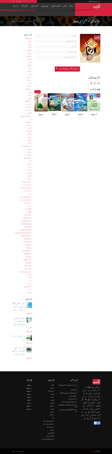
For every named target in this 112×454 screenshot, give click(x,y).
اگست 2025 (29, 406)
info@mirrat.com (92, 1)
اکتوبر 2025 (29, 400)
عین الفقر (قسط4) (73, 389)
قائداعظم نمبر (29, 86)
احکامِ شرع (29, 143)
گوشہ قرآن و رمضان (28, 208)
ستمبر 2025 (29, 403)
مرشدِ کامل (29, 41)
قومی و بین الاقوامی (28, 38)
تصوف (30, 68)
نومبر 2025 (29, 397)
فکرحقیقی (29, 47)
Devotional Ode (27, 241)
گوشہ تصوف (29, 128)
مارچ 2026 (29, 385)
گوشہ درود (29, 161)
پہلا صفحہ (71, 6)
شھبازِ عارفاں (29, 71)
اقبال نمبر (29, 92)
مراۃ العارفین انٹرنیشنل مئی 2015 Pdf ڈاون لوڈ (68, 69)
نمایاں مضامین (44, 6)
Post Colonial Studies (26, 223)
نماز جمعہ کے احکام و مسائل (72, 398)
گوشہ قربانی (29, 140)
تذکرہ (30, 119)
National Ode (28, 265)
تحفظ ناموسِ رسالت (28, 110)
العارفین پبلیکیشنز (92, 451)
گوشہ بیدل (29, 62)
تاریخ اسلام (29, 292)
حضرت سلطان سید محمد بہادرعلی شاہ (25, 116)
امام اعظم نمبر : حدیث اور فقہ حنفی (26, 188)
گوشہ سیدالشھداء (28, 125)
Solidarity (28, 247)
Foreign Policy (27, 253)
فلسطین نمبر (29, 134)
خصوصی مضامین (34, 6)
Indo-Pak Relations (26, 250)
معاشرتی (29, 44)
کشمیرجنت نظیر (29, 56)
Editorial (29, 211)
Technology (28, 256)
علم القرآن (29, 65)
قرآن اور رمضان (28, 59)
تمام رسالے (26, 21)
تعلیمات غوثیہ (29, 50)
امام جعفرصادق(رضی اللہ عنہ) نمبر (48, 421)
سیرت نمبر (29, 95)
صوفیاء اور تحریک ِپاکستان (27, 158)
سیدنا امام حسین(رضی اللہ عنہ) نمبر (25, 199)
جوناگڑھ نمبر (29, 167)
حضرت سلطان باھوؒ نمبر (50, 427)
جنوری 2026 (29, 391)
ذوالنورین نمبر (29, 170)
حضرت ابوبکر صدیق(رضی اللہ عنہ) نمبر (25, 271)
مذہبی (30, 289)
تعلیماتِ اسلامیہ (28, 173)
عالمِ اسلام (29, 274)
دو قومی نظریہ (29, 152)
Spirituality (28, 262)
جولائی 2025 (29, 409)
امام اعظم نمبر (29, 179)
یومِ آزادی (29, 53)
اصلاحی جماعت (28, 107)
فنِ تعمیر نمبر (29, 205)
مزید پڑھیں (29, 313)
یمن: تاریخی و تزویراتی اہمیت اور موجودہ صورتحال (69, 401)
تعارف (64, 6)
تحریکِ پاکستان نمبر (28, 122)
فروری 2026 (29, 388)
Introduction (28, 214)
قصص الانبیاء (29, 77)
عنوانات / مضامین (56, 6)
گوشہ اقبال (29, 113)
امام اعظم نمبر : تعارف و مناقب (26, 182)
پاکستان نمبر (29, 98)
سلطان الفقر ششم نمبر (28, 89)
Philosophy (28, 244)
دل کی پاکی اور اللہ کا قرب (72, 395)
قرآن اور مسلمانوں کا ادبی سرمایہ (26, 146)
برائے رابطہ (15, 6)
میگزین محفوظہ (24, 6)
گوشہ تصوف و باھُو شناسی (27, 286)
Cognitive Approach (26, 220)
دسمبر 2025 (29, 394)
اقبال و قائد (29, 149)
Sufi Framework (27, 238)
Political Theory (27, 217)
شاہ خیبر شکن (29, 80)
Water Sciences (27, 259)
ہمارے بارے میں (20, 451)
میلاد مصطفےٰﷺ (28, 101)
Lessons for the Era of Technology (23, 232)
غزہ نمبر (30, 194)
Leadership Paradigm (26, 229)
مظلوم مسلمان (29, 104)
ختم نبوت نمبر (29, 164)
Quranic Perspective (26, 235)
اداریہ (30, 280)
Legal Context (27, 226)
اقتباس (30, 74)
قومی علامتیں (29, 155)
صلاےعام (29, 283)
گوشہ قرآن (29, 176)
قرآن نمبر (29, 83)
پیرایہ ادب (29, 137)
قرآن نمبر (29, 277)
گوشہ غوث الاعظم (28, 131)
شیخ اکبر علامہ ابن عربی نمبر (27, 268)
